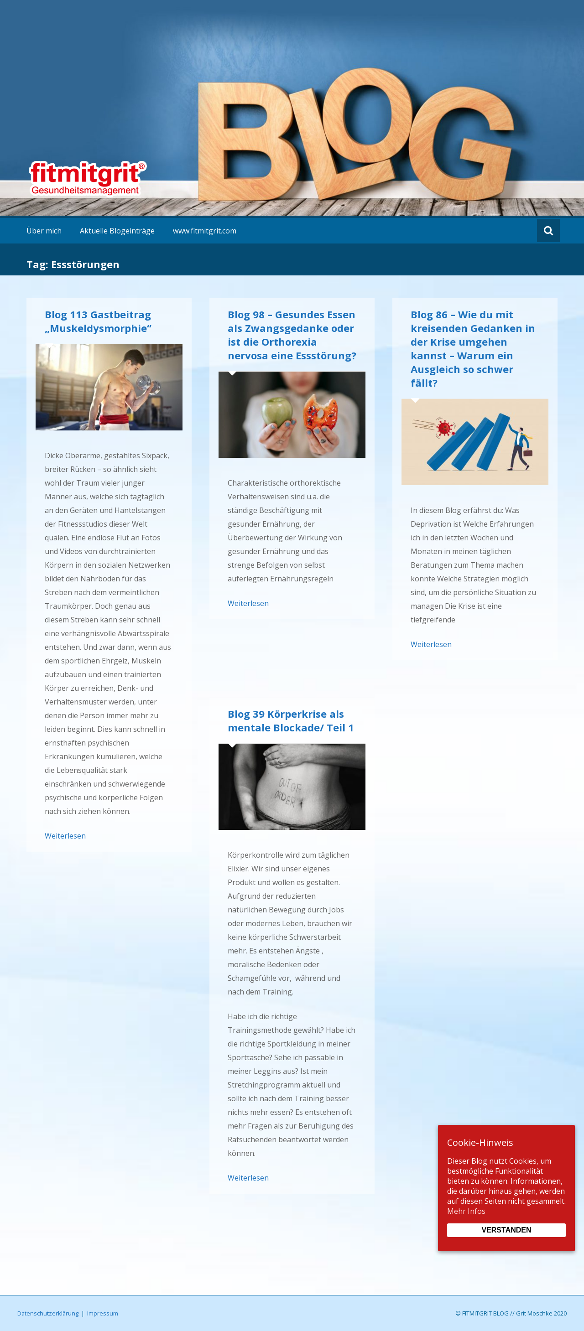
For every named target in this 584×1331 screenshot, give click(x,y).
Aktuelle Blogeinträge (117, 231)
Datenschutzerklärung (47, 1313)
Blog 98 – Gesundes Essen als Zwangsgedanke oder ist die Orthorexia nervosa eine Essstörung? (292, 334)
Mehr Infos (466, 1211)
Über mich (44, 231)
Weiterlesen (65, 836)
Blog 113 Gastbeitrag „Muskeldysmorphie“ (98, 321)
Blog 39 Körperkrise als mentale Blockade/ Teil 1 (291, 720)
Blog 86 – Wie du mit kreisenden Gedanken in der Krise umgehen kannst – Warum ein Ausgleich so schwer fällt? (473, 348)
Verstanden (506, 1230)
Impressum (102, 1313)
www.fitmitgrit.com (204, 231)
